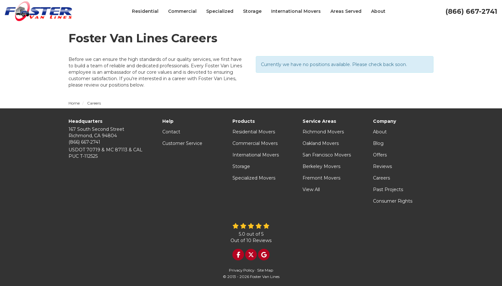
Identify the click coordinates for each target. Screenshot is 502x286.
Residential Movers (253, 132)
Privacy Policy (241, 270)
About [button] (378, 11)
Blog (378, 143)
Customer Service (182, 143)
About (380, 132)
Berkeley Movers (321, 166)
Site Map (265, 270)
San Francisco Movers (327, 155)
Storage (241, 166)
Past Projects (388, 189)
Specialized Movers (253, 178)
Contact (171, 132)
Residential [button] (145, 11)
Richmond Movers (323, 132)
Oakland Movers (321, 143)
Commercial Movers (255, 143)
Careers (381, 178)
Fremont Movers (321, 178)
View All (311, 189)
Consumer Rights (392, 201)
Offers (380, 155)
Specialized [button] (219, 11)
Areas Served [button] (345, 11)
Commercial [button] (182, 11)
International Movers (255, 155)
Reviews (382, 166)
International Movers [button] (296, 11)
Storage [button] (252, 11)
